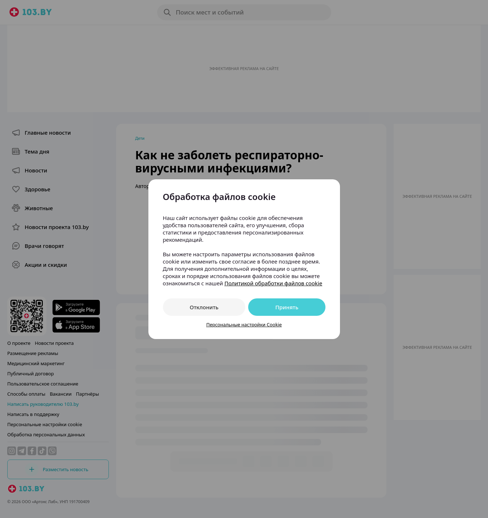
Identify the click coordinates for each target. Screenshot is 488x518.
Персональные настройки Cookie (244, 324)
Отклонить (204, 307)
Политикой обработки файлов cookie (273, 283)
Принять (287, 307)
